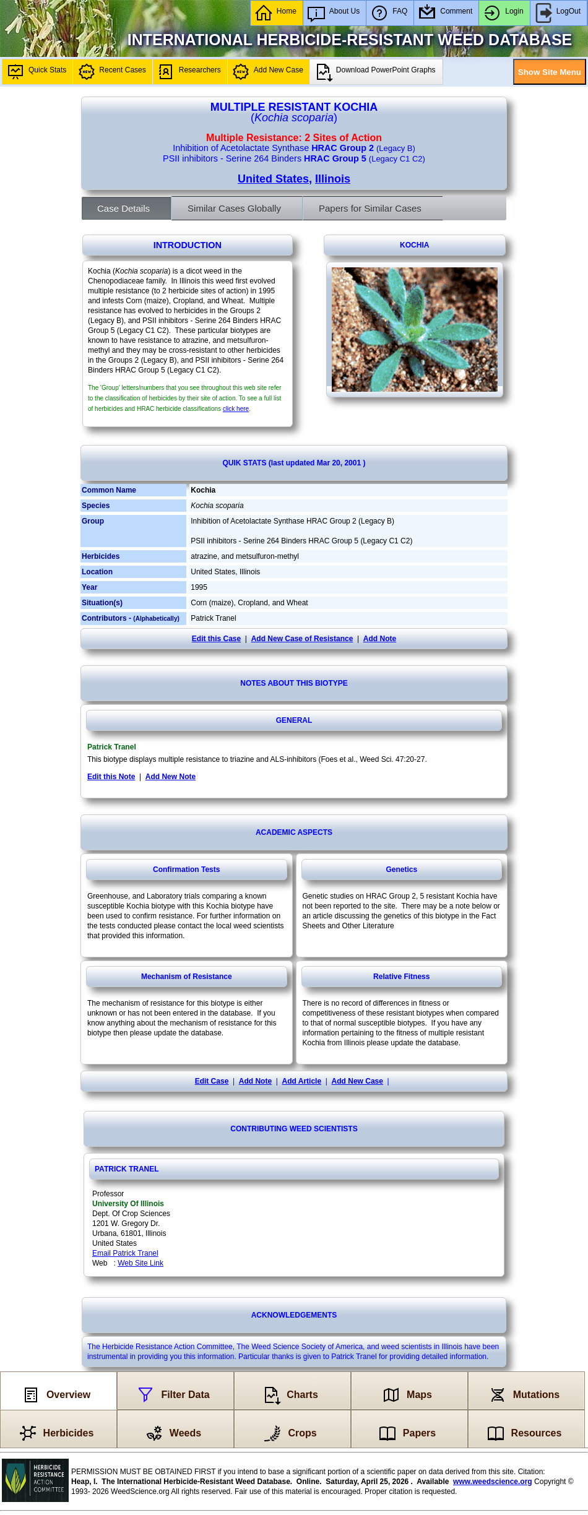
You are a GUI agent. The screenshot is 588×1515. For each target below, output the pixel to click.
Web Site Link (140, 1263)
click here (236, 408)
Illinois (332, 179)
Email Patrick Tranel (125, 1253)
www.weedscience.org (492, 1481)
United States (273, 179)
